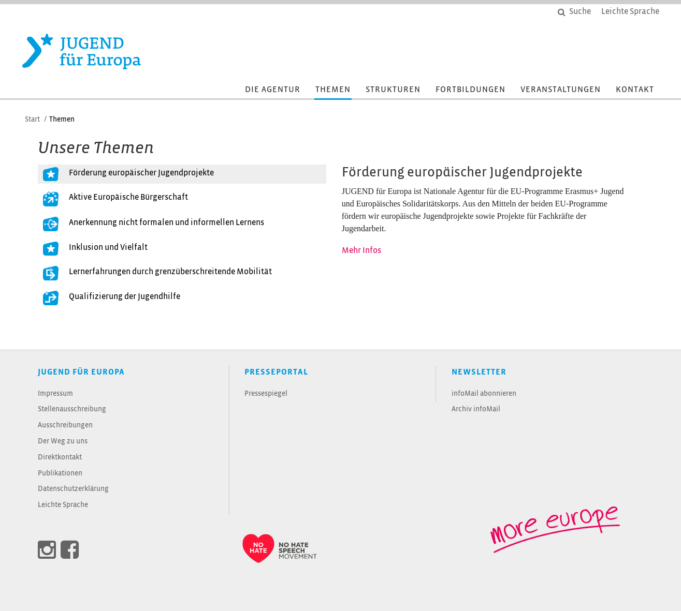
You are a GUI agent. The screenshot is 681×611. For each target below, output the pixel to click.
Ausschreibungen (65, 425)
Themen (333, 90)
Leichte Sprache (63, 505)
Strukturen (393, 90)
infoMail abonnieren (484, 394)
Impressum (55, 394)
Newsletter (479, 372)
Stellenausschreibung (72, 409)
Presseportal (276, 372)
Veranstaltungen (560, 90)
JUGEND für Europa (81, 372)
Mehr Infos (361, 251)
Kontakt (635, 90)
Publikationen (60, 473)
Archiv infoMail (476, 409)
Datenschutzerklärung (73, 489)
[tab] (182, 174)
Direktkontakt (60, 457)
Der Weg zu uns (63, 441)
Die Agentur (272, 90)
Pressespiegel (265, 394)
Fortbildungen (470, 90)
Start (32, 119)
